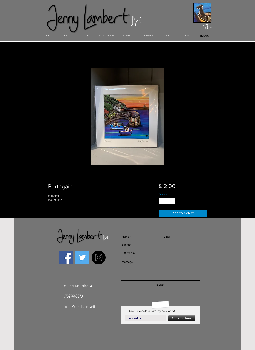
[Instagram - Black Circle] (99, 257)
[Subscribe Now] (181, 318)
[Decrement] (161, 201)
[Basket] (204, 35)
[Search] (210, 21)
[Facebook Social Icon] (66, 257)
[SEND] (160, 285)
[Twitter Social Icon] (82, 257)
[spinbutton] (167, 201)
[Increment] (172, 201)
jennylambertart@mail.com (81, 285)
